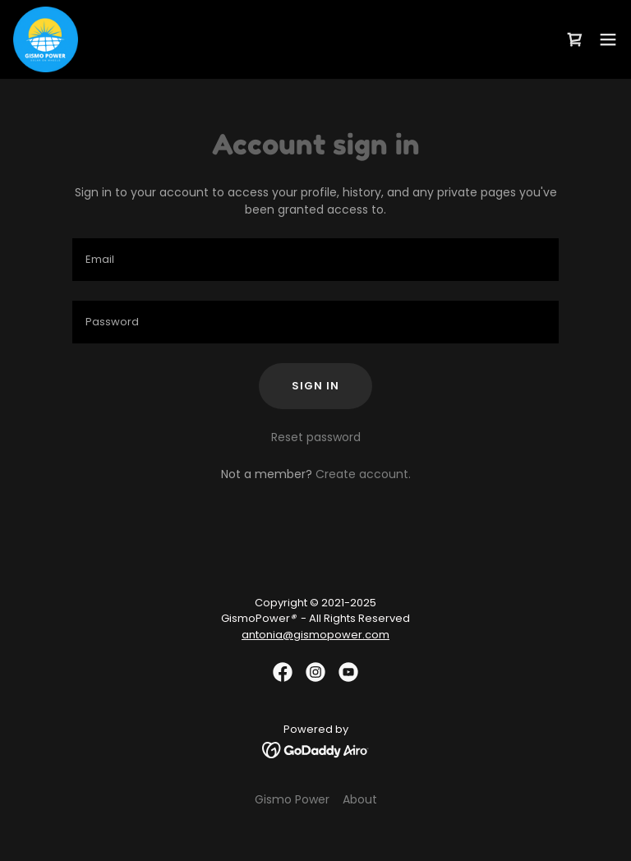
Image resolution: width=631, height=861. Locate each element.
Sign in (315, 386)
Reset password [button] (316, 437)
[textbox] (315, 259)
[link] (45, 39)
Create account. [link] (363, 474)
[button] (608, 39)
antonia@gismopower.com (315, 634)
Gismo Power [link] (292, 799)
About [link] (360, 799)
